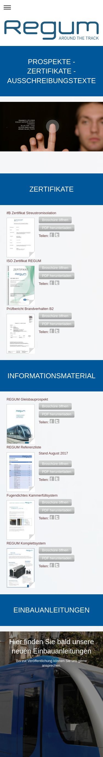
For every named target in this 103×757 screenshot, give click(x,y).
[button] (55, 220)
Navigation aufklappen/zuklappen (51, 7)
